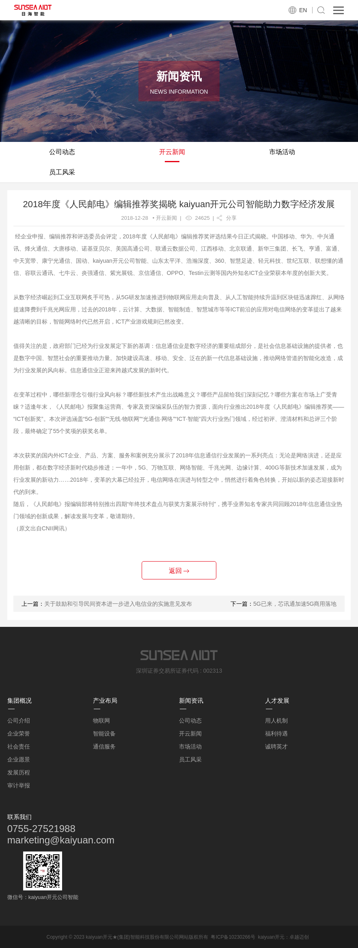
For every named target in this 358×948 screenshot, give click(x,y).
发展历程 (18, 772)
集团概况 (19, 700)
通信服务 (104, 746)
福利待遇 (276, 733)
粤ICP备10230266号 (233, 937)
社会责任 (18, 746)
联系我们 (19, 816)
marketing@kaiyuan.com (60, 839)
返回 (179, 570)
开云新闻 (172, 151)
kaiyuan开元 (271, 937)
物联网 (101, 720)
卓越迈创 (299, 937)
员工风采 (62, 172)
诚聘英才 (276, 746)
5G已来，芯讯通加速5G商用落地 (294, 604)
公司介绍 (18, 720)
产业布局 (105, 700)
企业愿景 (18, 759)
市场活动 (282, 151)
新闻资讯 (191, 700)
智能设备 (104, 733)
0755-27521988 (41, 828)
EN (303, 10)
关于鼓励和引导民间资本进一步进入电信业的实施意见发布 (118, 604)
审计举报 (18, 785)
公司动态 (62, 151)
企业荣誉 (18, 733)
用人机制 (276, 720)
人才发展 (277, 700)
